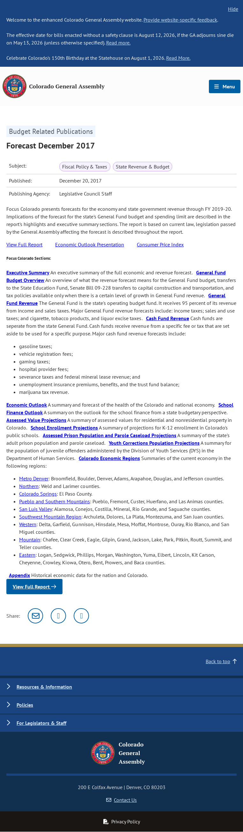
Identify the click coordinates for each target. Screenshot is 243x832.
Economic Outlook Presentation (89, 244)
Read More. (178, 58)
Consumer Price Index (160, 244)
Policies (25, 705)
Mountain (29, 539)
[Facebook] (81, 615)
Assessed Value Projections (36, 420)
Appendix (19, 575)
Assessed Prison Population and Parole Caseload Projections (109, 435)
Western (27, 524)
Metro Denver (33, 478)
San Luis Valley (35, 509)
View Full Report (24, 244)
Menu (224, 86)
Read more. (118, 42)
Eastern (27, 555)
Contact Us (121, 800)
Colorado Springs (38, 494)
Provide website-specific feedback (180, 20)
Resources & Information (44, 687)
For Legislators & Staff (41, 723)
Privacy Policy (121, 821)
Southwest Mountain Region (50, 516)
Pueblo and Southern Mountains (54, 501)
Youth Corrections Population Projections (154, 443)
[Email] (35, 615)
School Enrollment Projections (64, 427)
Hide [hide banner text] (233, 9)
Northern (29, 486)
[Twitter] (58, 615)
